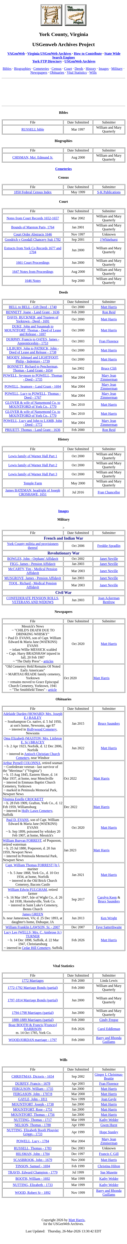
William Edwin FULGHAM (27, 889)
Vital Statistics (77, 72)
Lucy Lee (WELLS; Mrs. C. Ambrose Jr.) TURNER (32, 934)
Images (104, 68)
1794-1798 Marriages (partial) (33, 1013)
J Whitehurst (108, 239)
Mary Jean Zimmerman (108, 377)
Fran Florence (108, 341)
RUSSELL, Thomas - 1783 (33, 1148)
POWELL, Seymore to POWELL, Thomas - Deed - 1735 (32, 377)
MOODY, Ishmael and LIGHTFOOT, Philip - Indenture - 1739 (33, 359)
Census (56, 68)
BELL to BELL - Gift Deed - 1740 (33, 307)
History (91, 68)
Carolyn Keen (107, 897)
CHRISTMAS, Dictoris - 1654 (32, 1076)
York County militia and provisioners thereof (32, 545)
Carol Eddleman (109, 1029)
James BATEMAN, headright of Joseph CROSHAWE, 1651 (32, 492)
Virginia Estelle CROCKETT (23, 799)
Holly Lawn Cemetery (37, 811)
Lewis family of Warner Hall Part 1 (32, 456)
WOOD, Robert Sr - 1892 (33, 1192)
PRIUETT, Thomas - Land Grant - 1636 (32, 430)
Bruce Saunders (109, 723)
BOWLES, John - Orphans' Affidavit (32, 558)
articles (48, 661)
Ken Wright (109, 918)
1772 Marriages (33, 980)
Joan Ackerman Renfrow (108, 600)
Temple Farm (33, 483)
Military (116, 68)
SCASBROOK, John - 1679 (32, 1160)
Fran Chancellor (109, 492)
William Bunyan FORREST (22, 840)
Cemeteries (41, 68)
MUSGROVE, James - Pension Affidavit (32, 578)
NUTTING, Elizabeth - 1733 (33, 1185)
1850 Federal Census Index (33, 192)
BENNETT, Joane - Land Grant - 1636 (32, 312)
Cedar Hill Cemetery (36, 948)
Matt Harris (109, 307)
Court (68, 68)
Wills (93, 72)
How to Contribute (88, 53)
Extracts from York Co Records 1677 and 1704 (32, 250)
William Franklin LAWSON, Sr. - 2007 (33, 927)
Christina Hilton (109, 1166)
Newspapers (38, 72)
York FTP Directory (47, 61)
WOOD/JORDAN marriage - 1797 (33, 1040)
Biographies (22, 68)
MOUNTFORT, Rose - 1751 (32, 1109)
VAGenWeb (16, 53)
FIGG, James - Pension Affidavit (33, 564)
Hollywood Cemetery (41, 729)
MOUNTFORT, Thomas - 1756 (33, 1114)
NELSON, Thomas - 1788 (33, 1125)
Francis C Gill (109, 1154)
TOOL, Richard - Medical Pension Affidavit (33, 585)
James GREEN (32, 914)
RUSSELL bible (32, 129)
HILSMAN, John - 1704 (32, 1154)
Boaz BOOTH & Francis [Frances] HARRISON (33, 1027)
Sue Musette (108, 1172)
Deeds (79, 68)
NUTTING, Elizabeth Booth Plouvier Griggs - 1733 (33, 1132)
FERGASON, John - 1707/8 (32, 1094)
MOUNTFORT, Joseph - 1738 (33, 1104)
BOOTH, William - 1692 (33, 1178)
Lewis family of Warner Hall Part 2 (32, 465)
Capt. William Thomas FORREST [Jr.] (32, 865)
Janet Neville (109, 558)
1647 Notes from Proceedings (32, 271)
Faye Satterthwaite (109, 927)
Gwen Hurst (108, 1125)
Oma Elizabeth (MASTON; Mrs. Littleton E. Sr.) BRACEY (33, 740)
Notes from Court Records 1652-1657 (32, 218)
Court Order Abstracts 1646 (33, 234)
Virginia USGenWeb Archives (49, 53)
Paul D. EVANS (17, 820)
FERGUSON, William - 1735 (32, 1089)
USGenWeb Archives (79, 61)
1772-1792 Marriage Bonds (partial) (33, 988)
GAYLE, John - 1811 (33, 1099)
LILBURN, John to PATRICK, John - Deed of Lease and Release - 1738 (33, 350)
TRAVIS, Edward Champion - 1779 (32, 1172)
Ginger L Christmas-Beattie (109, 1076)
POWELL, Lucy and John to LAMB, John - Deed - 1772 (32, 422)
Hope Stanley (109, 1132)
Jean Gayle (109, 1099)
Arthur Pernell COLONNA (21, 763)
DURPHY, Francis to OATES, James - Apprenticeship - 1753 (32, 341)
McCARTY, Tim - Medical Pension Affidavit (32, 571)
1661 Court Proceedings (32, 262)
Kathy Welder (109, 1120)
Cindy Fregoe (108, 1020)
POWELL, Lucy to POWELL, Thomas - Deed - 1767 (33, 395)
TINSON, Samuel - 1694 (33, 1166)
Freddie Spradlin (108, 546)
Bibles (7, 68)
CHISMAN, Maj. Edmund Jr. (32, 157)
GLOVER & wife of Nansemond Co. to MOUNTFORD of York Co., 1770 (32, 404)
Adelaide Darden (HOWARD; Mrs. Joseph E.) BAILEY (32, 716)
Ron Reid (108, 312)
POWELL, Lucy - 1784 (32, 1141)
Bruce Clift (109, 368)
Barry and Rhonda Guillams (108, 1040)
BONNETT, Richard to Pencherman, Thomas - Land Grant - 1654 (32, 368)
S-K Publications (109, 192)
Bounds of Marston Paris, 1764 (32, 227)
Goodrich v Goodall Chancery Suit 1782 (33, 239)
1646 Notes (33, 281)
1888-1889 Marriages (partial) (33, 1020)
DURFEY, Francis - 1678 (32, 1083)
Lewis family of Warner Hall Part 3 (32, 474)
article (52, 689)
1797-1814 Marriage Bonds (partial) (33, 1000)
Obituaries (57, 72)
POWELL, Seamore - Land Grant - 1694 (33, 386)
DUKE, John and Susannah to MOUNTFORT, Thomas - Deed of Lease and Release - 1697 (32, 330)
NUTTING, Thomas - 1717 (33, 1120)
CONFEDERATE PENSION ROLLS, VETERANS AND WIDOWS (32, 600)
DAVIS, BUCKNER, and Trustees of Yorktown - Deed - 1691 (32, 319)
